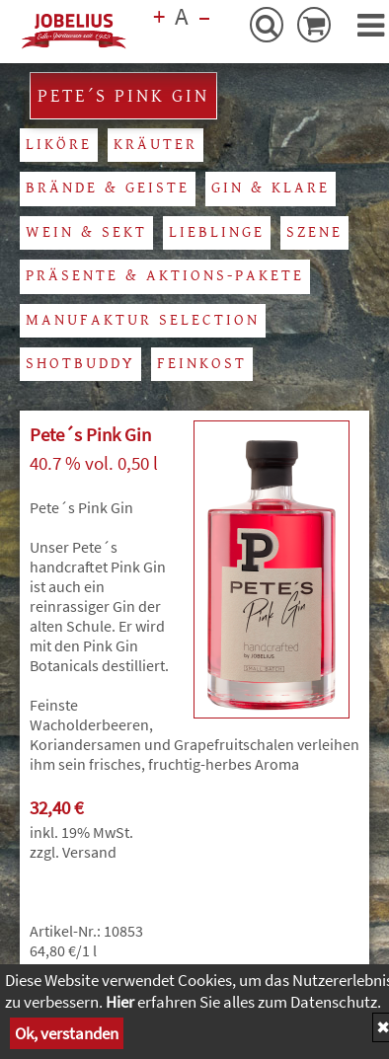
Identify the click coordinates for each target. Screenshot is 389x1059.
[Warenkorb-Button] (314, 24)
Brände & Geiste (108, 188)
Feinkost (202, 363)
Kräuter (155, 144)
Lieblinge (217, 232)
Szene (314, 232)
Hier (120, 1002)
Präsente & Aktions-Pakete (165, 275)
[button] (370, 25)
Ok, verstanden (66, 1033)
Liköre (59, 144)
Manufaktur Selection (143, 320)
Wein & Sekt (86, 232)
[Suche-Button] (266, 24)
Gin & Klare (270, 188)
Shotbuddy (80, 363)
